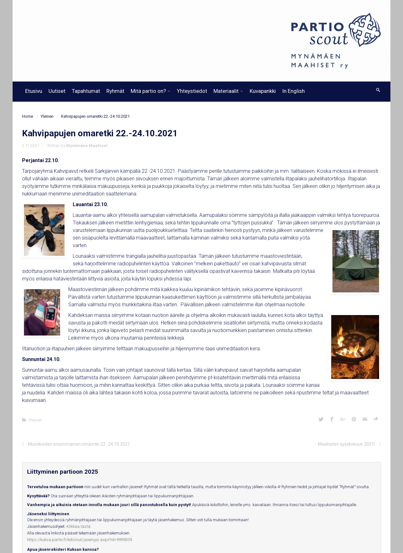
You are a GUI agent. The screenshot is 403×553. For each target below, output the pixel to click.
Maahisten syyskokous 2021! (346, 444)
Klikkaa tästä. (78, 526)
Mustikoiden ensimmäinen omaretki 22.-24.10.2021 (79, 444)
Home (27, 116)
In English (293, 91)
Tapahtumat (86, 91)
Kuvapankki (263, 91)
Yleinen (47, 116)
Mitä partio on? (148, 91)
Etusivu (33, 91)
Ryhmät (115, 91)
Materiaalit (226, 91)
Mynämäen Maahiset (86, 145)
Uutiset (56, 91)
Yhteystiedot (192, 91)
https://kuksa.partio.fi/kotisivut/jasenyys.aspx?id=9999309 (79, 539)
